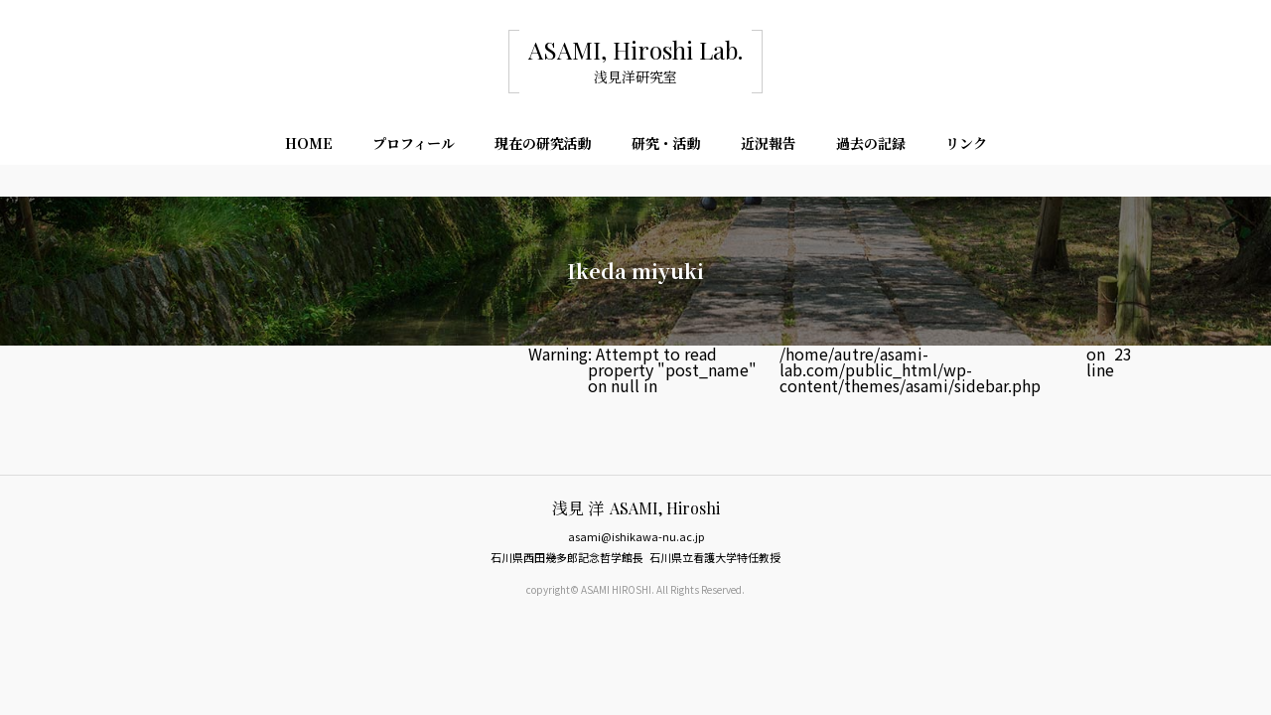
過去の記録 (871, 143)
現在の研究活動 (543, 143)
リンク (966, 143)
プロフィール (413, 143)
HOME (309, 143)
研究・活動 (666, 143)
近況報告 (768, 143)
